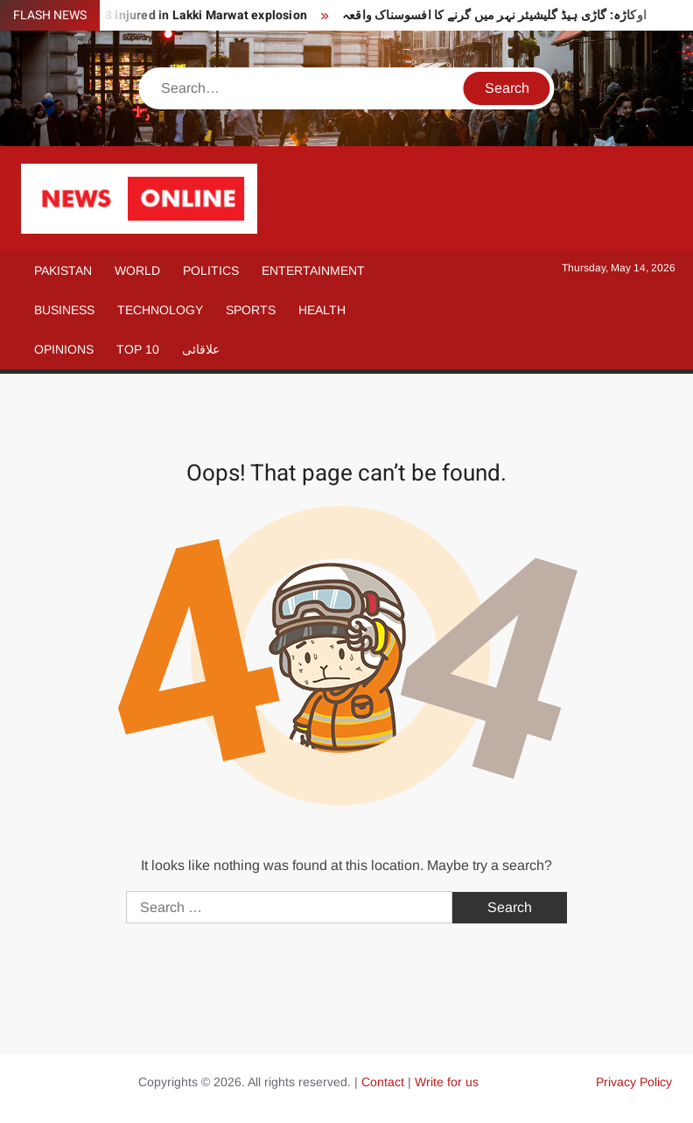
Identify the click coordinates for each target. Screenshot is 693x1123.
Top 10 (137, 349)
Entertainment (313, 270)
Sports (251, 310)
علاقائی (201, 349)
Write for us (447, 1082)
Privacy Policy (634, 1082)
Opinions (64, 349)
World (137, 270)
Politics (211, 270)
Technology (160, 310)
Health (322, 310)
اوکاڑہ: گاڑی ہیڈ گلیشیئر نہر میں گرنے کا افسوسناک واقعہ (494, 15)
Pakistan (63, 270)
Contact (382, 1082)
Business (64, 310)
